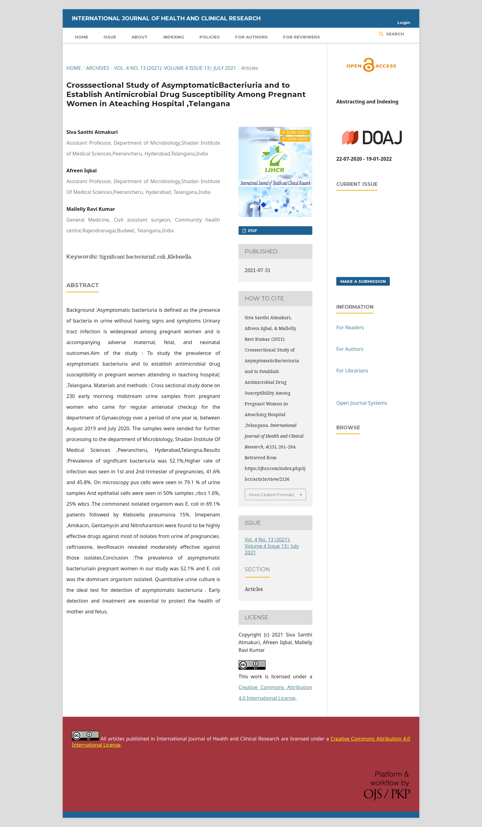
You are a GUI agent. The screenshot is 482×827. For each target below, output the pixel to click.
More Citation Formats (271, 494)
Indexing (173, 36)
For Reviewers (301, 36)
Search (394, 33)
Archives (97, 68)
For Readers (350, 327)
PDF (252, 230)
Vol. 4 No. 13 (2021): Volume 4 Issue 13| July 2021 (175, 68)
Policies (210, 36)
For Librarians (352, 370)
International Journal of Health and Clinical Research (166, 18)
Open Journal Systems (361, 402)
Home (81, 36)
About (140, 36)
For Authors (251, 36)
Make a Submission (363, 281)
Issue (110, 36)
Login (403, 22)
